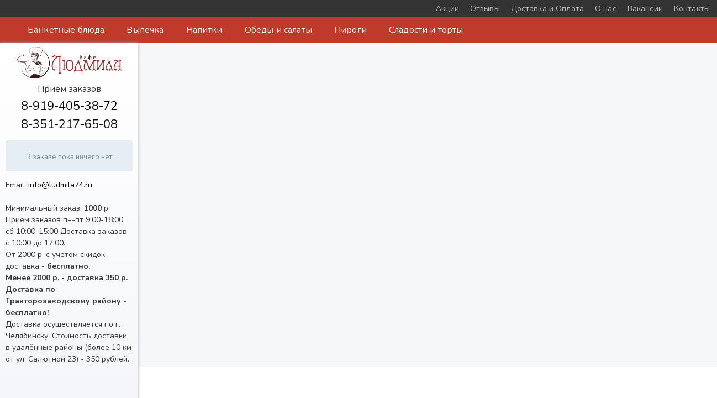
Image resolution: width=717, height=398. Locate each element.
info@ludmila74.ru (60, 185)
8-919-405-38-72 (69, 106)
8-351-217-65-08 (69, 124)
